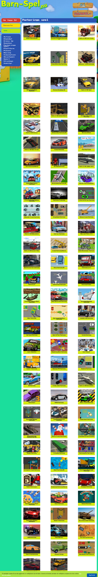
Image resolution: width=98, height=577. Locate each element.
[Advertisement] (59, 46)
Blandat (8, 39)
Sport (7, 59)
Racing (7, 52)
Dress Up (8, 41)
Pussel (7, 50)
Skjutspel (9, 57)
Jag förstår (92, 575)
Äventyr (8, 63)
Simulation (10, 54)
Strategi (8, 61)
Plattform (9, 48)
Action (7, 36)
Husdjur (8, 43)
